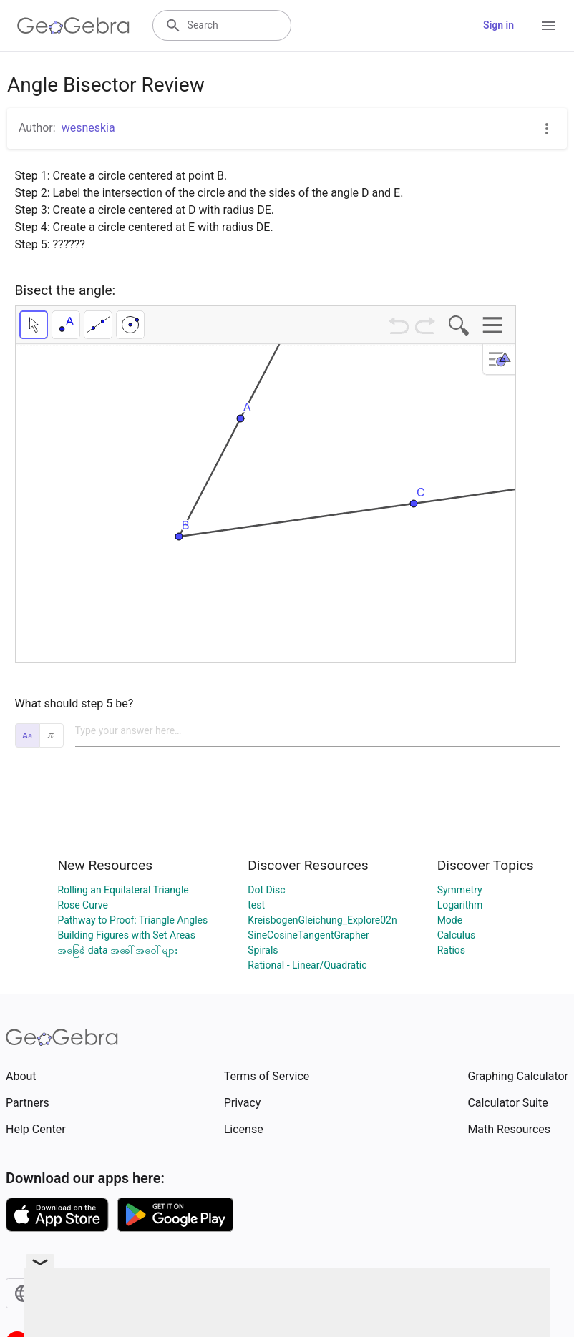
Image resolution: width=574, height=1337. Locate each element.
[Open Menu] (548, 25)
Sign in (498, 25)
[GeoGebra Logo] (73, 25)
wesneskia (88, 127)
